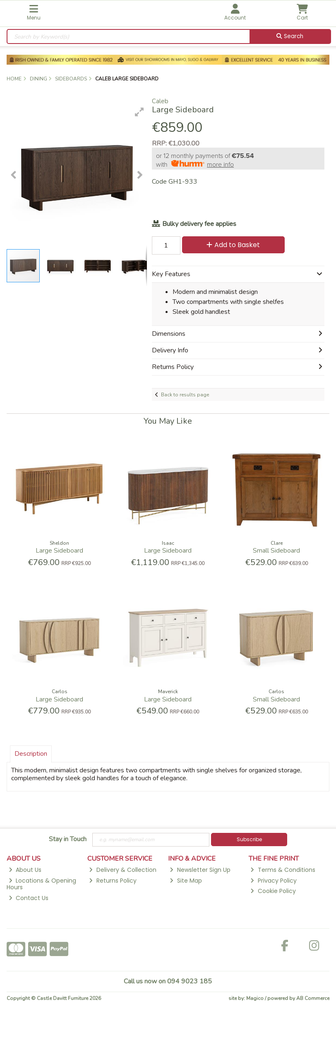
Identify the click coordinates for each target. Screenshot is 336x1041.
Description (30, 753)
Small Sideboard (276, 550)
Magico (255, 998)
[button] (139, 112)
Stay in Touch (67, 839)
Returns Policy (112, 880)
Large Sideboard (59, 550)
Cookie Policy (272, 891)
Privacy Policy (273, 880)
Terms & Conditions (282, 870)
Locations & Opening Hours (41, 884)
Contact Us (28, 898)
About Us (25, 870)
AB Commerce (312, 998)
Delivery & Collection (122, 870)
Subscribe (249, 839)
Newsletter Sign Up (200, 870)
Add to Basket (233, 245)
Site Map (186, 880)
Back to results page (185, 394)
